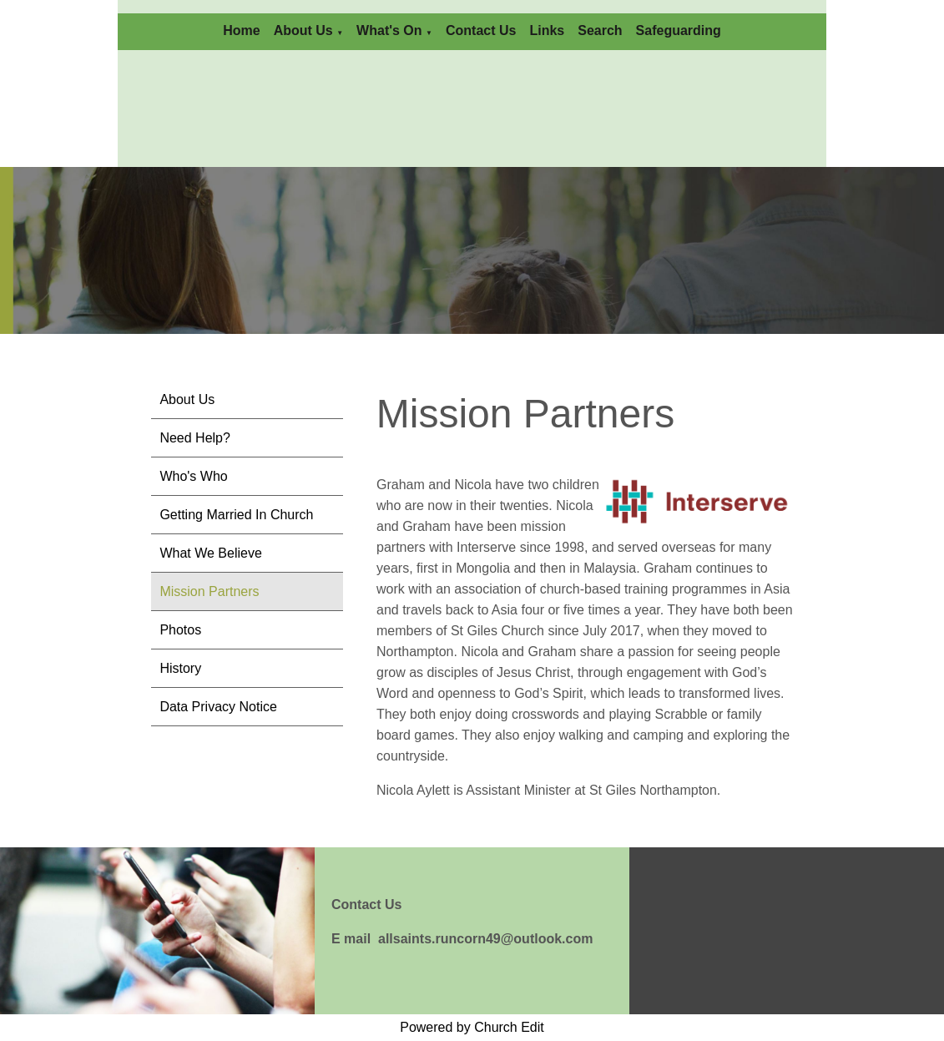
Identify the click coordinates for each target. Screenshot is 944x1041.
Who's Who (193, 476)
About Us (303, 30)
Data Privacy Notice (218, 707)
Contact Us (481, 30)
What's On (389, 30)
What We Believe (210, 553)
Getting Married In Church (236, 515)
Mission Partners (209, 591)
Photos (180, 630)
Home (241, 30)
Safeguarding (678, 30)
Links (546, 30)
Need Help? (194, 438)
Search (600, 30)
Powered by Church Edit (472, 1027)
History (180, 668)
